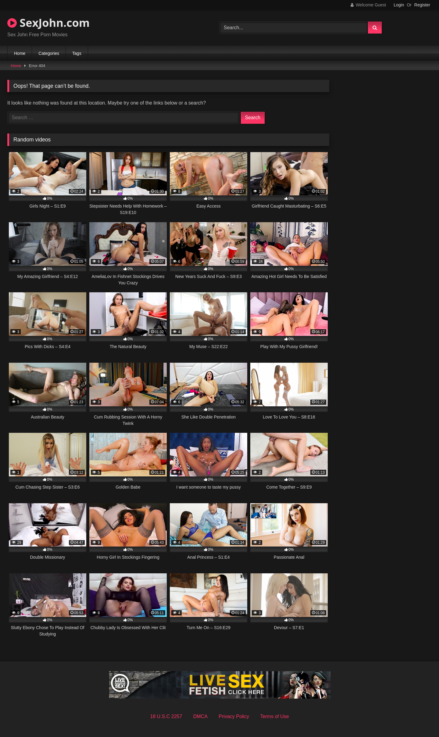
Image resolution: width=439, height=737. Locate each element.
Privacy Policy (234, 716)
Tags (76, 53)
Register (422, 4)
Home (19, 53)
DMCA (200, 716)
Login (399, 4)
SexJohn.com (48, 22)
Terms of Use (274, 716)
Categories (48, 53)
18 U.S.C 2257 (166, 716)
